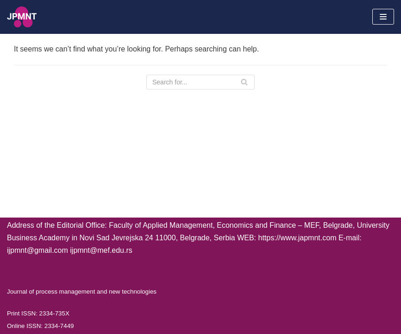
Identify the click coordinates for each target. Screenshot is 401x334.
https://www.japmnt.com (297, 238)
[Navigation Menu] (383, 17)
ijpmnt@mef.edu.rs (101, 250)
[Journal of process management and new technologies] (22, 16)
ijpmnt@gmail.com (37, 250)
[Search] (200, 82)
